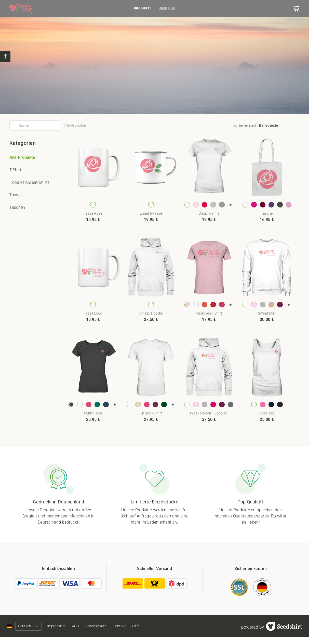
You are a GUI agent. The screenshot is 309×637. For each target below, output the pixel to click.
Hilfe (147, 626)
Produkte (143, 8)
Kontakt (128, 626)
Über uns (167, 8)
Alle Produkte (22, 157)
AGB (80, 626)
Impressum (58, 626)
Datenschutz (102, 626)
